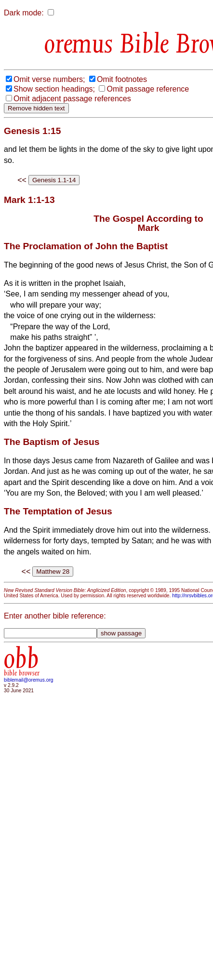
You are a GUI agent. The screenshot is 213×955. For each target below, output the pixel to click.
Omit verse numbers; (49, 79)
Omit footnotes (122, 79)
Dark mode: (24, 13)
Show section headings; (54, 89)
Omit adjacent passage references (72, 98)
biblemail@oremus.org (28, 680)
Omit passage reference (147, 89)
